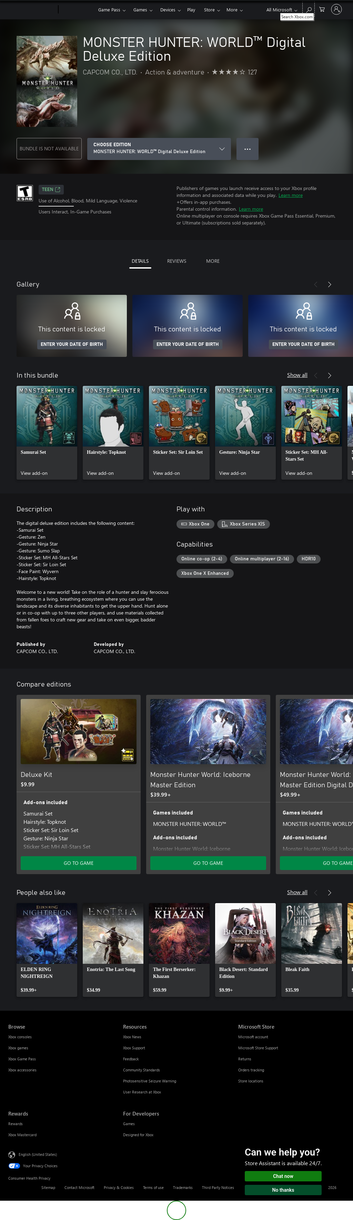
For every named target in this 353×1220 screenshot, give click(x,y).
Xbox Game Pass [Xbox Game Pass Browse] (22, 1059)
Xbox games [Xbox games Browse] (18, 1048)
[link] (47, 433)
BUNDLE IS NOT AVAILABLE (49, 148)
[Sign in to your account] (336, 9)
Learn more (291, 195)
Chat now (283, 1176)
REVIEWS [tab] (176, 261)
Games (140, 9)
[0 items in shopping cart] (322, 9)
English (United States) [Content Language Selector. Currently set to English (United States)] (38, 1154)
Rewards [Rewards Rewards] (15, 1123)
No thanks (283, 1190)
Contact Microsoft (79, 1187)
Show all (297, 374)
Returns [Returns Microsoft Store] (244, 1059)
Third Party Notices (218, 1187)
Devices (167, 9)
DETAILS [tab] (140, 261)
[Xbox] (77, 9)
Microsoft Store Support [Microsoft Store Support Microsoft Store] (258, 1048)
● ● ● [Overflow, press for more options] (247, 149)
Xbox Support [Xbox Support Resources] (134, 1048)
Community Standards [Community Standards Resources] (141, 1070)
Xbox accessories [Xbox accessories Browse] (22, 1070)
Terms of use (153, 1187)
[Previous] (316, 284)
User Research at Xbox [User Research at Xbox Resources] (142, 1092)
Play (191, 9)
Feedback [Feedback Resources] (131, 1059)
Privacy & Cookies (119, 1187)
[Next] (329, 284)
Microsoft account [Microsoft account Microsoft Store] (253, 1036)
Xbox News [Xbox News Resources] (132, 1036)
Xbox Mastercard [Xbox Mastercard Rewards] (22, 1134)
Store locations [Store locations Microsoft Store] (250, 1081)
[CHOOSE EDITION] (159, 149)
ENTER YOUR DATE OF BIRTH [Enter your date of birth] (72, 344)
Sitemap (48, 1187)
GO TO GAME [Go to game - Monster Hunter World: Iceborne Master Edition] (208, 863)
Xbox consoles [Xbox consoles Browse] (20, 1036)
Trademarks (183, 1187)
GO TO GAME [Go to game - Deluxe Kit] (78, 863)
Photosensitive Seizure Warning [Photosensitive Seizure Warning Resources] (149, 1081)
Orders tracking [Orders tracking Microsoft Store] (251, 1070)
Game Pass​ (109, 9)
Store (209, 9)
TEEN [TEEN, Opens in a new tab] (51, 189)
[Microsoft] (32, 9)
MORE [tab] (213, 261)
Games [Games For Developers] (129, 1123)
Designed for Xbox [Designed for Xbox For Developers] (138, 1134)
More (232, 9)
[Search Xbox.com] (308, 9)
